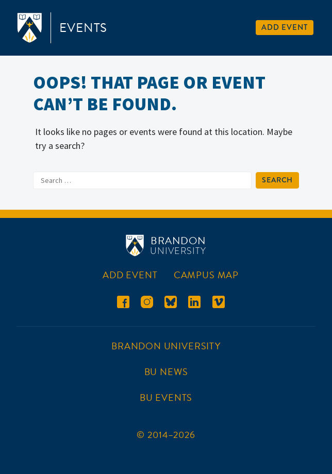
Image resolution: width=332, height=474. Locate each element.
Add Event (284, 27)
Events (83, 28)
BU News (166, 372)
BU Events (166, 397)
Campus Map (206, 275)
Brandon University (166, 346)
